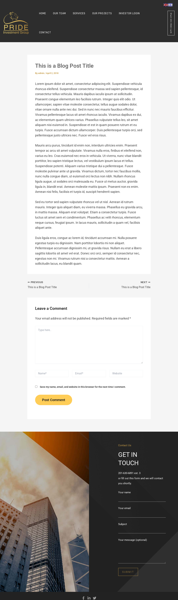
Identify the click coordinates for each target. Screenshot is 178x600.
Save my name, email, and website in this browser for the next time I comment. (83, 377)
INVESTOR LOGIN (120, 18)
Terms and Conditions (109, 594)
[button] (166, 18)
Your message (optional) (142, 541)
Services (74, 18)
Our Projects (95, 18)
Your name (142, 486)
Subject (142, 518)
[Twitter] (94, 588)
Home (41, 18)
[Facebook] (83, 588)
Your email (142, 502)
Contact (141, 18)
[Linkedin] (89, 588)
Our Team (56, 18)
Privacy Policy (90, 594)
